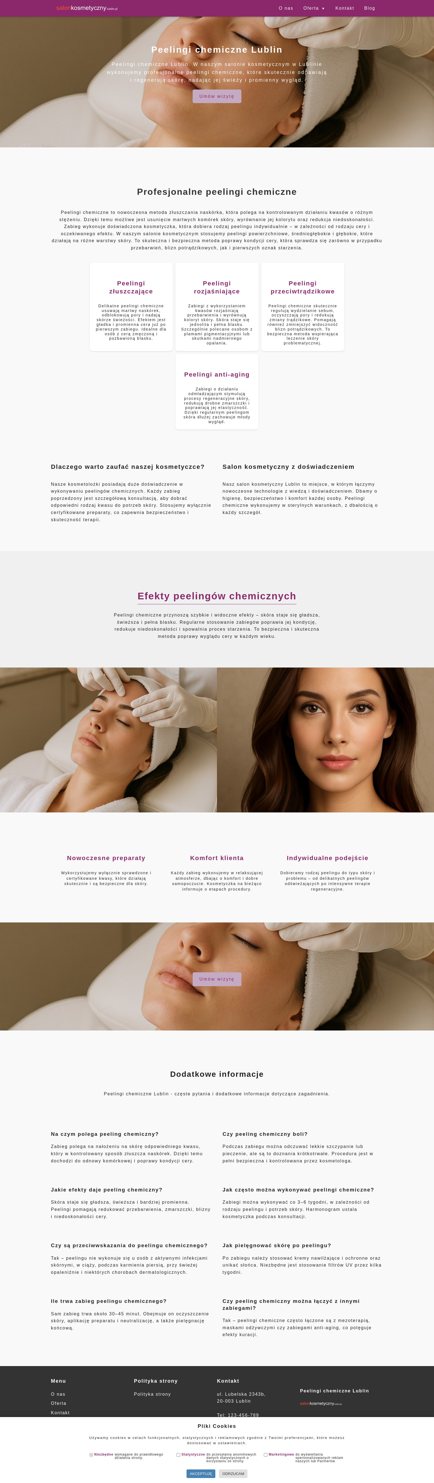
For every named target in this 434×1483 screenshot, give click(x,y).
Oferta (311, 8)
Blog (369, 8)
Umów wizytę (216, 96)
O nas (286, 8)
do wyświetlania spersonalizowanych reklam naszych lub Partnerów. (303, 1458)
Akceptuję (201, 1474)
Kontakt (344, 8)
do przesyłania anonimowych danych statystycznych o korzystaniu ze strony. (216, 1458)
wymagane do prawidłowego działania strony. (126, 1456)
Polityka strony (152, 1394)
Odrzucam (233, 1474)
